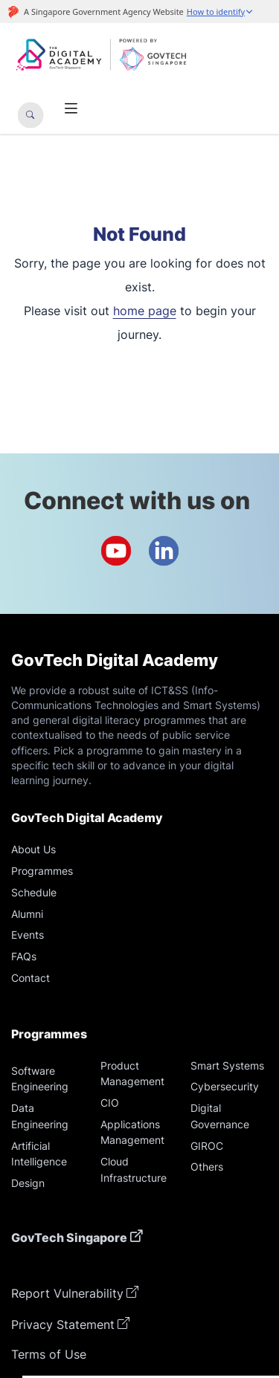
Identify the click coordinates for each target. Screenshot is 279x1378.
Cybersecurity (224, 1086)
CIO (109, 1102)
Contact (30, 977)
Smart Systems (227, 1065)
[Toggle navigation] (69, 109)
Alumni (27, 914)
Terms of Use (48, 1354)
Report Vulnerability (67, 1293)
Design (28, 1183)
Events (27, 934)
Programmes (42, 870)
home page (144, 310)
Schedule (34, 892)
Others (206, 1166)
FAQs (23, 956)
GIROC (206, 1145)
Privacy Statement (63, 1324)
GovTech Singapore (69, 1237)
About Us (33, 849)
